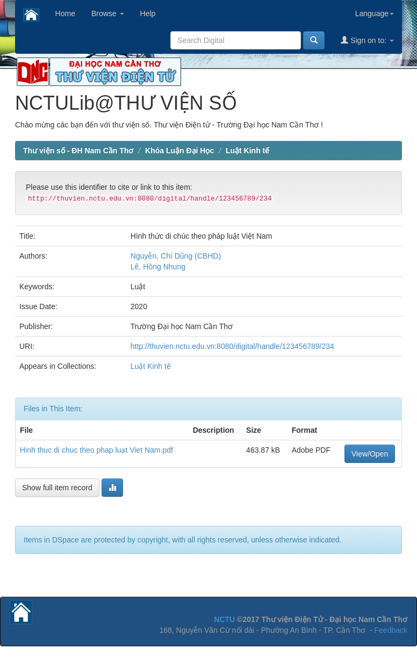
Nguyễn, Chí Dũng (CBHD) (176, 256)
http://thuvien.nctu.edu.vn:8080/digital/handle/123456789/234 (232, 346)
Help (148, 13)
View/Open (369, 453)
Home (65, 13)
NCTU (224, 619)
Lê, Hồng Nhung (158, 266)
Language (374, 13)
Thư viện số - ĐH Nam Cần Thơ (78, 150)
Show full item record (57, 487)
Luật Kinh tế (247, 150)
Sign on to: (367, 40)
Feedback (391, 630)
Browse (107, 13)
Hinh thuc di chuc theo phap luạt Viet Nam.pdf (96, 450)
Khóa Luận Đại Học (179, 150)
